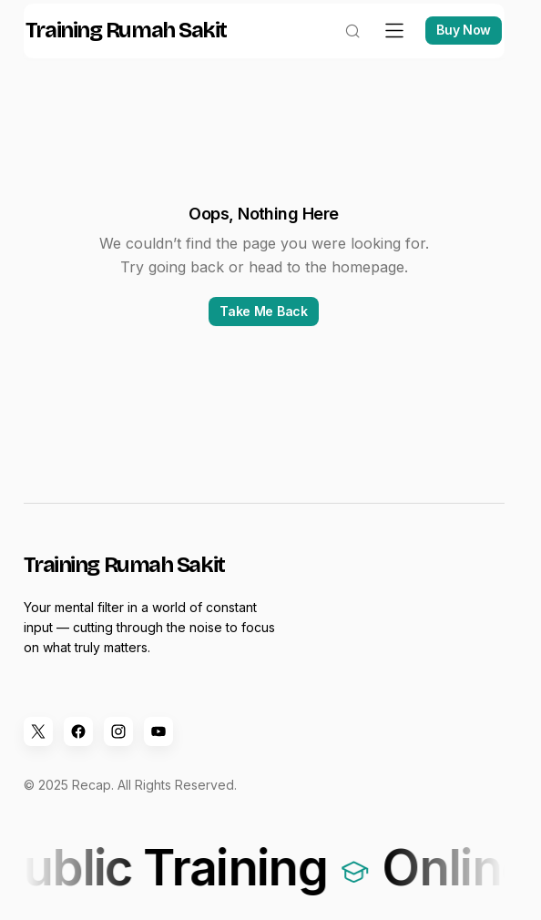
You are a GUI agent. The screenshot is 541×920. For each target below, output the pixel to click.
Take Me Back (263, 329)
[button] (340, 49)
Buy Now (451, 48)
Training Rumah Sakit (139, 49)
